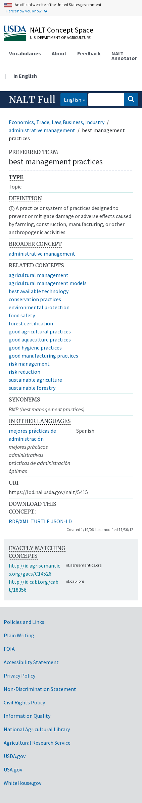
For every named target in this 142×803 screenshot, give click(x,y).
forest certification (31, 323)
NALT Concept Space (61, 30)
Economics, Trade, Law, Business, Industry (56, 122)
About (59, 53)
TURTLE (40, 521)
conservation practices (35, 299)
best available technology (38, 291)
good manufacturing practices (43, 355)
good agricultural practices (40, 331)
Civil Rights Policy (24, 702)
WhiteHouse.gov (22, 783)
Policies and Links (24, 622)
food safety (22, 315)
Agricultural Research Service (37, 742)
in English (25, 75)
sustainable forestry (32, 387)
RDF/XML (19, 521)
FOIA (9, 648)
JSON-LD (61, 521)
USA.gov (13, 769)
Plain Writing (19, 635)
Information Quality (27, 715)
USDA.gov (15, 756)
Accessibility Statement (31, 662)
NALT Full (32, 100)
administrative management (42, 130)
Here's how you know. (24, 10)
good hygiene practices (35, 347)
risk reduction (24, 371)
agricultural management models (48, 283)
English (70, 99)
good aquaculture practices (40, 339)
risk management (29, 363)
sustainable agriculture (35, 379)
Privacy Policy (19, 675)
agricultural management (38, 275)
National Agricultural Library (37, 729)
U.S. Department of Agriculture (60, 37)
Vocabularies (25, 53)
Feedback (89, 53)
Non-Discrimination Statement (40, 689)
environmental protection (39, 307)
